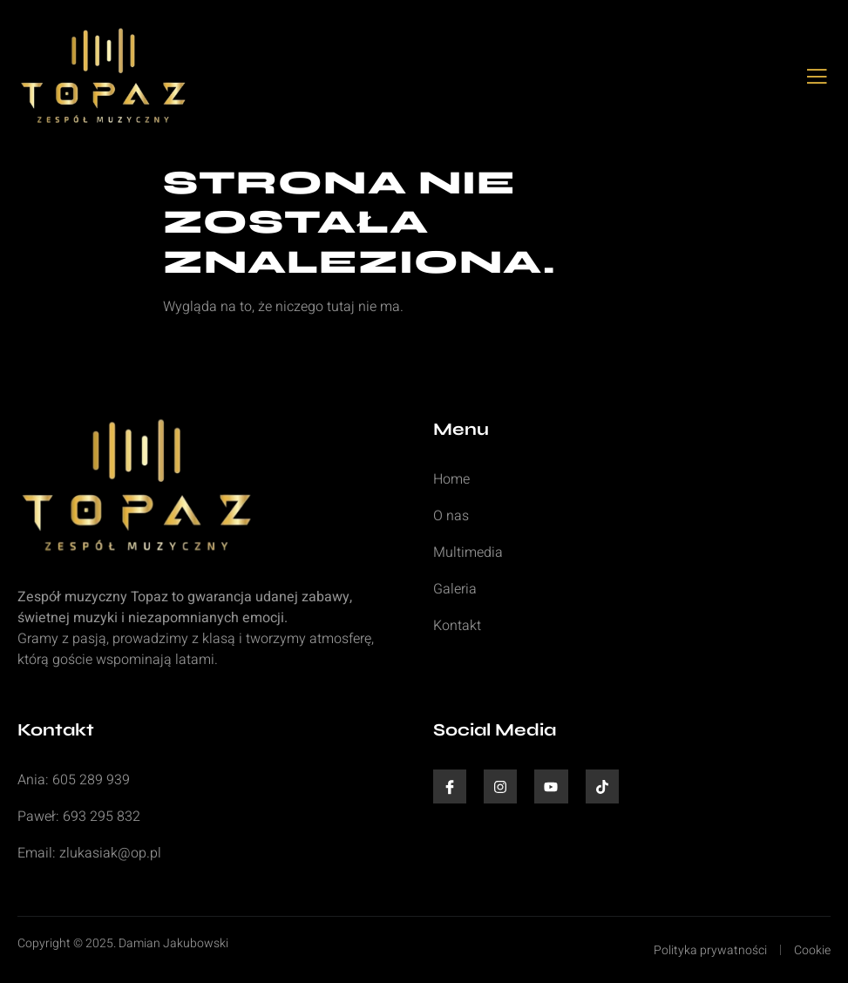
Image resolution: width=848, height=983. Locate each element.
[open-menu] (817, 78)
